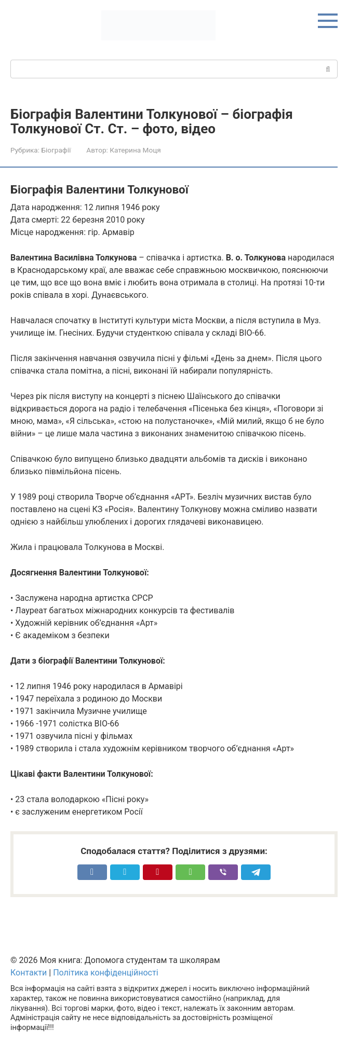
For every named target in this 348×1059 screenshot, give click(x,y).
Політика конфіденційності (105, 973)
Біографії (56, 150)
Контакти (28, 973)
